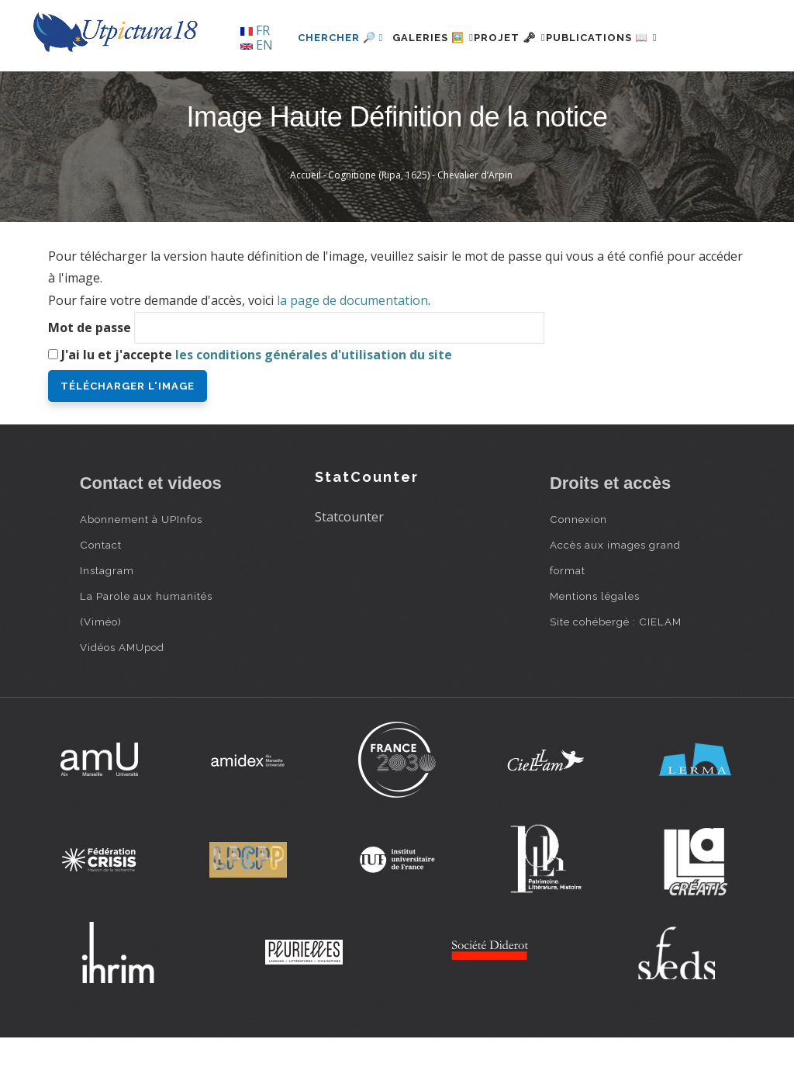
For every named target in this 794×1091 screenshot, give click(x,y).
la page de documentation (352, 353)
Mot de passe (89, 380)
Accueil (305, 228)
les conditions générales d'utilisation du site (313, 407)
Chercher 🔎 (293, 90)
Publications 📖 (600, 90)
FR (255, 30)
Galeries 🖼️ (394, 90)
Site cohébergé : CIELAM (616, 674)
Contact (101, 597)
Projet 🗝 (490, 90)
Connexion (578, 572)
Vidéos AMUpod (122, 700)
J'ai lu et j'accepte (256, 407)
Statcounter (349, 570)
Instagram (107, 623)
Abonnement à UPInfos (141, 572)
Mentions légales (595, 648)
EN (256, 45)
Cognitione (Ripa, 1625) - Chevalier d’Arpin (420, 228)
